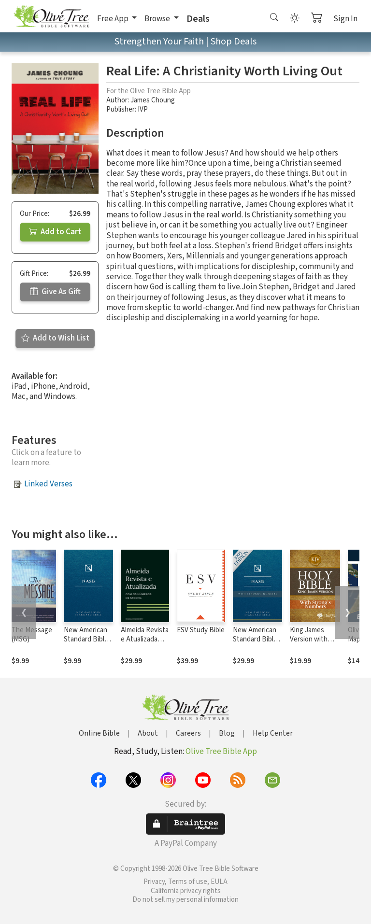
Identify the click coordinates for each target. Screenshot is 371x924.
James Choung (152, 100)
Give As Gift (55, 292)
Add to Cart (55, 232)
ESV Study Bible (201, 630)
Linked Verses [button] (48, 484)
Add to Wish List (55, 338)
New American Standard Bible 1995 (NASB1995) (86, 644)
